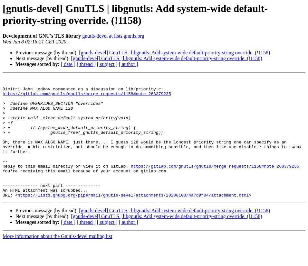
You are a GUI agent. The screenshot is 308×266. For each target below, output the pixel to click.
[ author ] (128, 64)
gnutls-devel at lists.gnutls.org (113, 36)
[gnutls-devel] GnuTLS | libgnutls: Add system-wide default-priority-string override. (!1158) (174, 52)
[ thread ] (86, 64)
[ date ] (68, 64)
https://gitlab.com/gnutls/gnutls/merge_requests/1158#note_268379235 (87, 97)
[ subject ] (107, 64)
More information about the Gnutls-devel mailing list (57, 260)
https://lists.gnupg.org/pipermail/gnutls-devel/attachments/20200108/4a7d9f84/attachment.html (133, 219)
